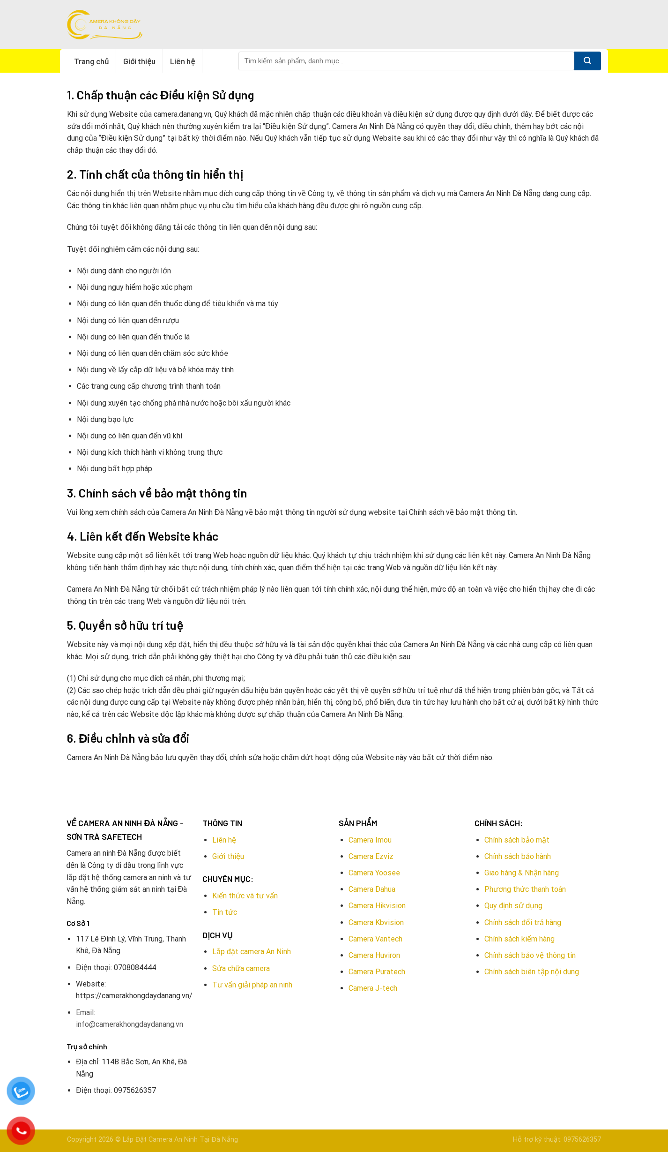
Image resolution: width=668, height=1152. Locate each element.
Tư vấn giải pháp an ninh (252, 984)
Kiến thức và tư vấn (245, 895)
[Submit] (587, 61)
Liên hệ (182, 61)
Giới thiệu (139, 61)
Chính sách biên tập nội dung (531, 971)
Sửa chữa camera (241, 968)
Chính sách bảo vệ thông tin (530, 955)
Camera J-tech (373, 988)
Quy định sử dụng (513, 905)
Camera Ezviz (371, 856)
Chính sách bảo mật (516, 840)
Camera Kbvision (376, 922)
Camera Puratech (377, 971)
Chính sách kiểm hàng (519, 938)
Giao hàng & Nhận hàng (521, 872)
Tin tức (224, 912)
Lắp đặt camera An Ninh (251, 951)
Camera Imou (370, 840)
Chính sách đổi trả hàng (522, 922)
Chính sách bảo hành (517, 856)
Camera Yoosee (374, 872)
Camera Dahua (372, 889)
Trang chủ (91, 61)
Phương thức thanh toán (525, 889)
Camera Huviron (374, 955)
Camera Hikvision (377, 905)
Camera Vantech (375, 938)
